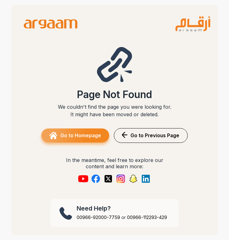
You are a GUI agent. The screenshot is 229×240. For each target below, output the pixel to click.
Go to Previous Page (150, 135)
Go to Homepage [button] (75, 135)
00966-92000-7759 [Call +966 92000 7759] (98, 217)
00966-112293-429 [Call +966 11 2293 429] (147, 217)
